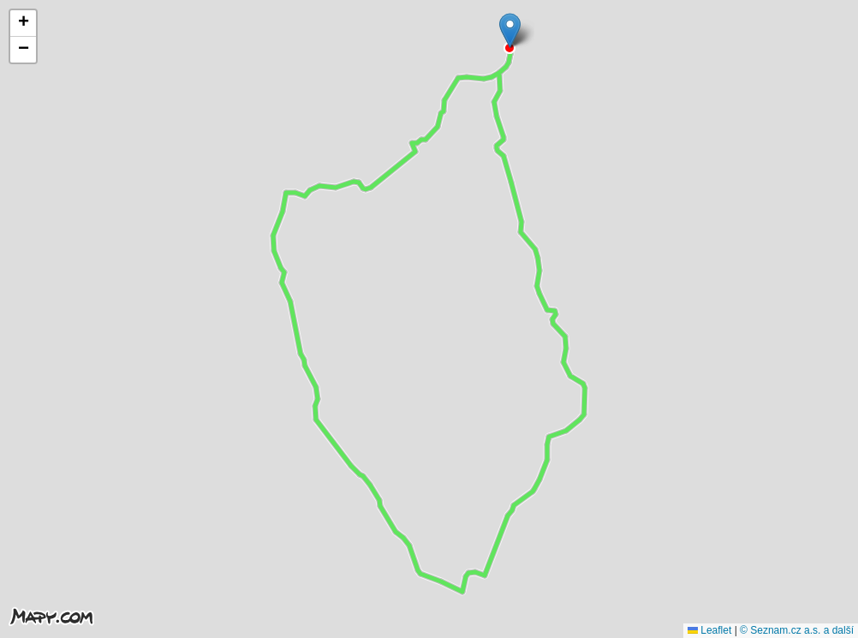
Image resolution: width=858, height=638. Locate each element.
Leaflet (709, 630)
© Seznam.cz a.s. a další (797, 630)
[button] (510, 30)
